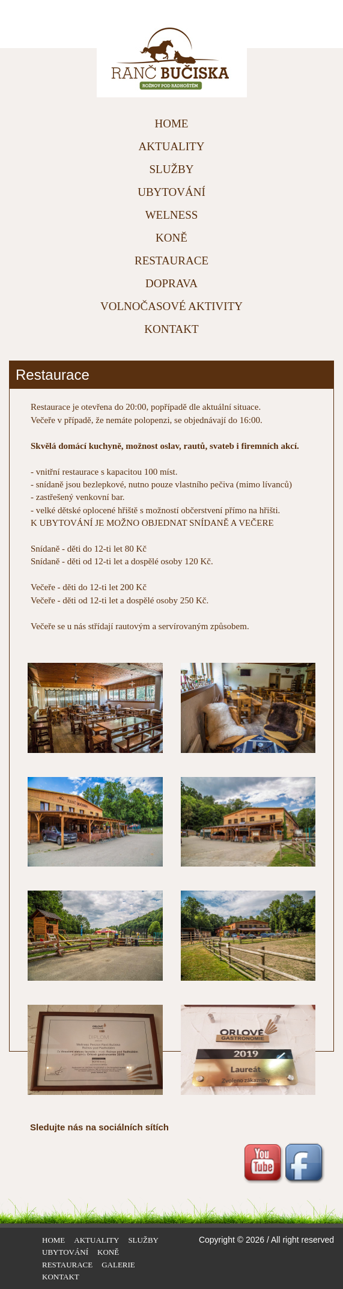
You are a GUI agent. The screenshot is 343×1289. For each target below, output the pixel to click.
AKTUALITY (172, 146)
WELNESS (171, 215)
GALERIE (118, 1264)
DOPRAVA (171, 283)
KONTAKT (171, 329)
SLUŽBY (172, 169)
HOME (172, 123)
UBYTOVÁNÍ (171, 192)
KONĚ (171, 237)
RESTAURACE (171, 260)
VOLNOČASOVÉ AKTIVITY (171, 306)
